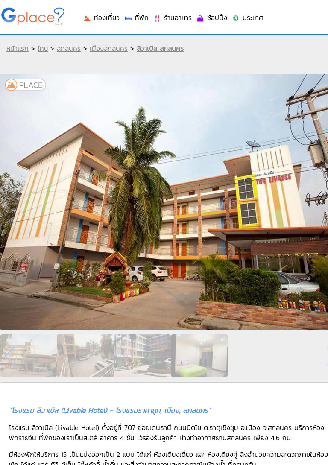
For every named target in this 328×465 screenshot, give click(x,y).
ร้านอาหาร (172, 17)
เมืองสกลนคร (109, 48)
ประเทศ (247, 17)
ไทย (43, 48)
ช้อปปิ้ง (211, 17)
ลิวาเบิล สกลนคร (160, 48)
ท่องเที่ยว (101, 17)
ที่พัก (136, 17)
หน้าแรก (17, 48)
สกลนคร (69, 48)
